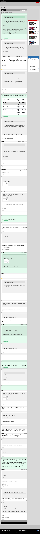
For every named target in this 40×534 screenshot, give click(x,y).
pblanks (3, 141)
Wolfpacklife (4, 169)
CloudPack (3, 273)
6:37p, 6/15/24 (25, 390)
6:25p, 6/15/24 (25, 169)
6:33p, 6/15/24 (25, 324)
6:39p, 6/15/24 (25, 424)
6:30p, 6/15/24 (25, 252)
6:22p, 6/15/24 (25, 39)
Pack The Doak (4, 7)
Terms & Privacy (19, 530)
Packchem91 (4, 300)
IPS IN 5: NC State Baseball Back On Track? (36, 42)
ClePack (3, 390)
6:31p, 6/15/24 (25, 278)
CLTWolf (3, 69)
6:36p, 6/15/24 (25, 385)
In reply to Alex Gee (22, 176)
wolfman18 (3, 343)
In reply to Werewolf (22, 385)
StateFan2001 (4, 165)
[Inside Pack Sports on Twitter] (35, 530)
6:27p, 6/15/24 (25, 176)
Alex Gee (3, 94)
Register (35, 2)
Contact (16, 530)
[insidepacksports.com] (3, 1)
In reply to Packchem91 (21, 324)
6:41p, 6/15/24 (25, 469)
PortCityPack (33, 69)
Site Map (23, 530)
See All (38, 20)
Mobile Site (25, 530)
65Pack (3, 433)
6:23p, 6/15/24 (25, 69)
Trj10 (2, 312)
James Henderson (4, 13)
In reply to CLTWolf (22, 469)
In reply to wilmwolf (22, 278)
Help (14, 530)
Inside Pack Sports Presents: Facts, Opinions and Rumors (36, 23)
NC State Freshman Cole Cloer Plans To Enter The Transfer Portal (36, 32)
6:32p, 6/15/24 (25, 312)
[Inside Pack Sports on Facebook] (37, 530)
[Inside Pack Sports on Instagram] (38, 530)
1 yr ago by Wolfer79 (10, 12)
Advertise (12, 530)
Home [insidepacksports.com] (7, 530)
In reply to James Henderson (21, 39)
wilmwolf (3, 39)
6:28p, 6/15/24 (25, 222)
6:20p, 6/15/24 (25, 13)
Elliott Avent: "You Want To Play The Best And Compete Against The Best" (36, 27)
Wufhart (33, 59)
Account (9, 530)
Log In (32, 2)
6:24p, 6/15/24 (25, 141)
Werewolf (3, 353)
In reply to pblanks (22, 13)
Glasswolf (33, 62)
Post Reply (3, 10)
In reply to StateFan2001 (21, 222)
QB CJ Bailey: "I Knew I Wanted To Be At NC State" (36, 37)
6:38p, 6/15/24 (25, 411)
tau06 (33, 66)
